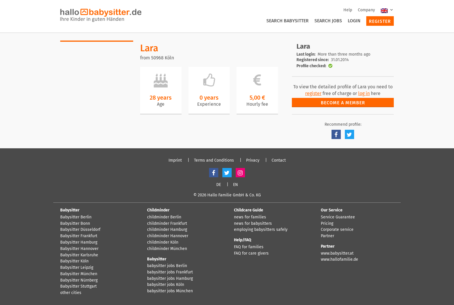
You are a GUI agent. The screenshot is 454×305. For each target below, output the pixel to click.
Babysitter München (78, 274)
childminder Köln (162, 242)
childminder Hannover (167, 236)
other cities (70, 293)
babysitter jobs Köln (165, 284)
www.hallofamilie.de (339, 259)
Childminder (158, 210)
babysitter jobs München (170, 291)
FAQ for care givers (251, 253)
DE (218, 184)
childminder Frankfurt (167, 223)
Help (347, 10)
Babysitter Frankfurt (78, 236)
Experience (209, 104)
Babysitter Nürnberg (79, 280)
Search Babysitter (287, 20)
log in (364, 93)
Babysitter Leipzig (76, 267)
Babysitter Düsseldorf (80, 229)
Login (354, 20)
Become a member (343, 102)
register (313, 93)
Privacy (252, 160)
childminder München (167, 248)
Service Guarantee (338, 217)
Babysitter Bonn (75, 223)
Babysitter (70, 210)
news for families (250, 217)
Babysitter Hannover (79, 248)
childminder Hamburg (167, 229)
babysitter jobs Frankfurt (170, 272)
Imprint (175, 160)
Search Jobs (328, 20)
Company (366, 10)
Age (160, 104)
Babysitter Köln (74, 261)
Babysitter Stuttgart (78, 286)
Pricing (327, 223)
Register (380, 21)
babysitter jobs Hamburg (170, 278)
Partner (327, 236)
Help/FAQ (242, 240)
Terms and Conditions (214, 160)
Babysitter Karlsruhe (79, 255)
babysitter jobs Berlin (167, 266)
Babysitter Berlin (75, 217)
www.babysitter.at (337, 253)
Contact (279, 160)
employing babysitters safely (261, 229)
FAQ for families (248, 247)
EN (235, 184)
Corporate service (337, 229)
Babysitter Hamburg (78, 242)
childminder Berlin (164, 217)
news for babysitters (253, 223)
